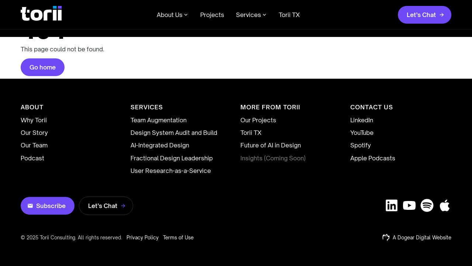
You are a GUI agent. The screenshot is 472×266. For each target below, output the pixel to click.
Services (251, 14)
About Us (172, 14)
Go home (43, 67)
